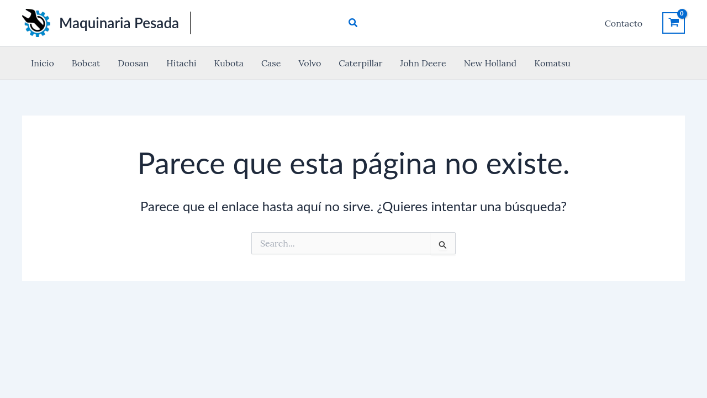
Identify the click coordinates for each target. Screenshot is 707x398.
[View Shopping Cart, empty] (673, 23)
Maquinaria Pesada (119, 23)
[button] (353, 23)
